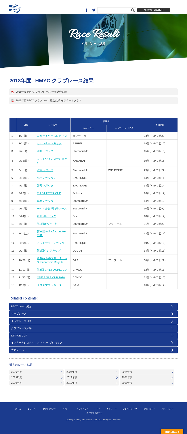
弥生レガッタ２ (46, 184)
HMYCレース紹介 (21, 312)
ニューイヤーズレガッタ (52, 142)
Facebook (86, 10)
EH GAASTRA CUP (49, 199)
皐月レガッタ (45, 207)
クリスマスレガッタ (49, 291)
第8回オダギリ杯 (47, 230)
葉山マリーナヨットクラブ (23, 10)
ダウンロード (149, 415)
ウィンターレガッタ (49, 149)
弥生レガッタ (45, 176)
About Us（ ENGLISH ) (153, 10)
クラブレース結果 (21, 334)
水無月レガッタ (46, 222)
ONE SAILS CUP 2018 (51, 283)
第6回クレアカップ (48, 256)
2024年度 (127, 378)
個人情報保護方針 (94, 419)
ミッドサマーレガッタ (50, 249)
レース (97, 415)
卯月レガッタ (45, 157)
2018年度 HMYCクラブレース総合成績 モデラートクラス (48, 106)
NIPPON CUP (19, 341)
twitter (94, 10)
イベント (66, 415)
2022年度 (71, 383)
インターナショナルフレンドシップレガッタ (36, 348)
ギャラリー (112, 415)
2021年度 (127, 383)
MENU (180, 10)
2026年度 (16, 378)
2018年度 (127, 389)
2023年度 (16, 383)
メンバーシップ (130, 415)
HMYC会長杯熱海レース (52, 214)
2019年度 (71, 389)
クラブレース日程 (21, 327)
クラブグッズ (82, 415)
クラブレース (18, 320)
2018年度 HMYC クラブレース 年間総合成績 (41, 98)
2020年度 (16, 389)
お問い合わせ (167, 415)
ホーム (18, 415)
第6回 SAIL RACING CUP (52, 276)
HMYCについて (49, 415)
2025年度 (71, 378)
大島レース (17, 356)
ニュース (32, 415)
